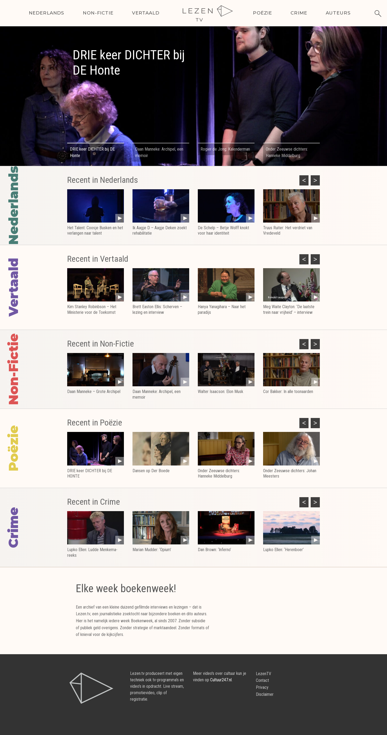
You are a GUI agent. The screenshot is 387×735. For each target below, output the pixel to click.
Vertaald (145, 13)
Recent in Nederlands (102, 180)
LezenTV (263, 673)
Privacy (262, 687)
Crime (299, 13)
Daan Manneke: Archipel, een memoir (159, 152)
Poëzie (262, 13)
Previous (302, 179)
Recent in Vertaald (97, 259)
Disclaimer (265, 694)
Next (313, 179)
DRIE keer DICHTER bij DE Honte (129, 62)
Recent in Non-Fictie (100, 344)
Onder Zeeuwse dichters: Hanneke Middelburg (287, 152)
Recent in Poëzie (94, 422)
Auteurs (338, 13)
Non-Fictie (98, 13)
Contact (262, 680)
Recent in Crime (93, 502)
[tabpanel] (193, 104)
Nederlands (46, 13)
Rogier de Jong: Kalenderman (225, 149)
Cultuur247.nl (221, 679)
